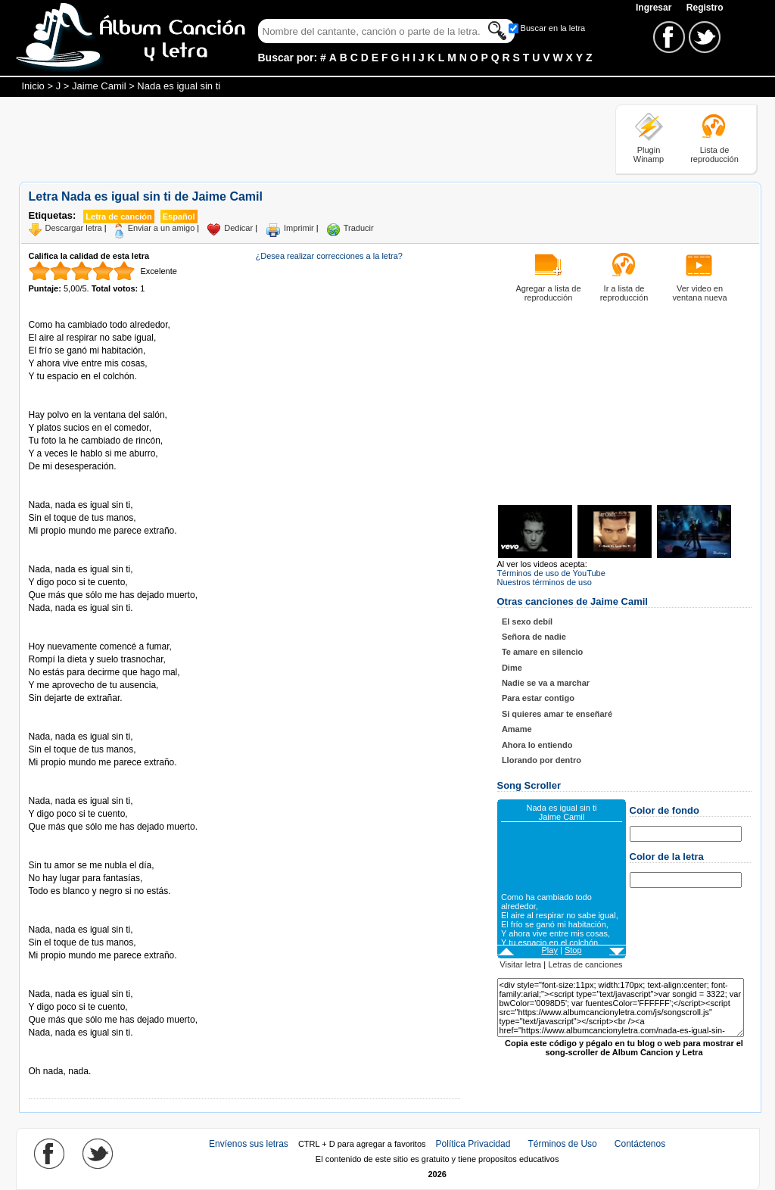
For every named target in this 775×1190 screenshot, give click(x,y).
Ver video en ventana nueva (699, 293)
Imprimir (299, 227)
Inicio (33, 86)
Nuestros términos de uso (544, 582)
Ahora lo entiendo (537, 744)
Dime (512, 667)
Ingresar (655, 7)
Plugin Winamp (648, 154)
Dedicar (238, 227)
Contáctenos (640, 1144)
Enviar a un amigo (161, 227)
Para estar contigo (538, 697)
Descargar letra (73, 227)
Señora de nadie (534, 636)
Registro (705, 7)
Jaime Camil (99, 86)
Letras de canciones (585, 964)
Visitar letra (520, 964)
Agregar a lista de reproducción (547, 293)
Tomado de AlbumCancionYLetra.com (92, 1058)
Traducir (359, 227)
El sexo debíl (527, 621)
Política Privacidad (473, 1144)
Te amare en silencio (542, 651)
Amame (517, 729)
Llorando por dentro (541, 760)
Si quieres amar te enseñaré (557, 713)
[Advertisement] (294, 138)
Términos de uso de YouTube (551, 573)
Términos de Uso (562, 1144)
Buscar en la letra (553, 28)
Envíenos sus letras (248, 1144)
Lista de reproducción (714, 154)
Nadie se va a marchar (546, 682)
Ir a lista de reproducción (624, 293)
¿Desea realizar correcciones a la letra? (329, 255)
